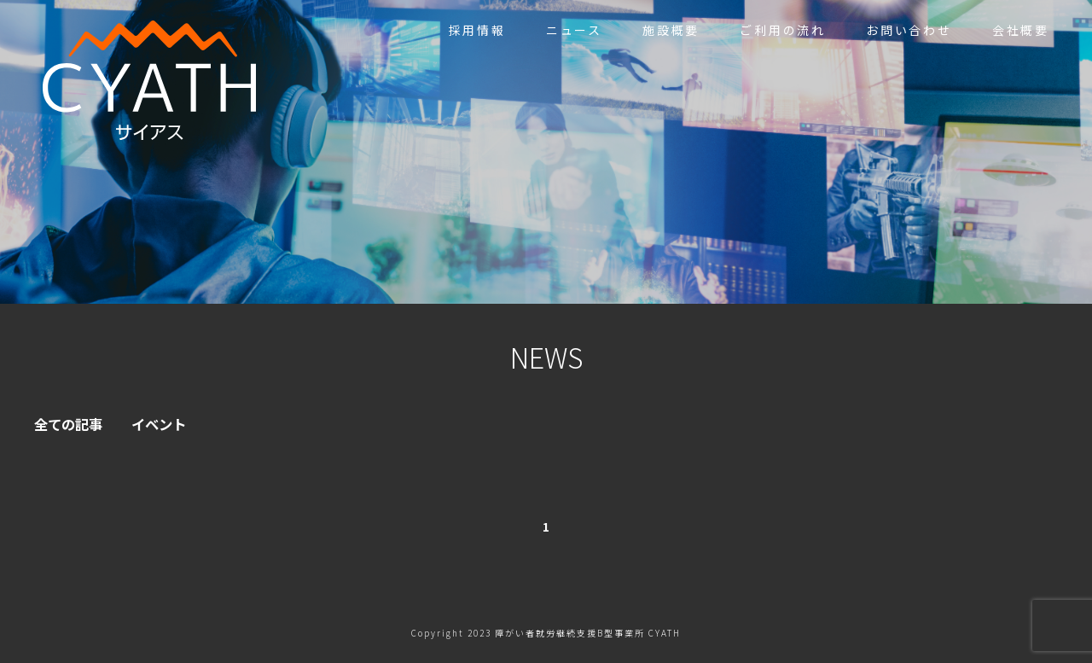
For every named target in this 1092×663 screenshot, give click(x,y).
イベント (170, 425)
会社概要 (1020, 29)
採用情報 (477, 29)
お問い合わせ (909, 29)
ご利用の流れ (783, 29)
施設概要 (671, 29)
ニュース (574, 29)
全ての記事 (72, 425)
